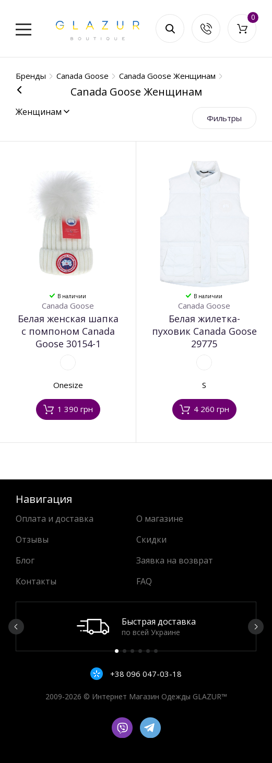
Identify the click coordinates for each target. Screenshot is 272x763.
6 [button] (156, 651)
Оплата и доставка (54, 518)
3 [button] (132, 651)
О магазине (159, 518)
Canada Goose (68, 305)
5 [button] (148, 651)
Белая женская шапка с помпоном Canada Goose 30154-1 (68, 331)
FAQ (144, 581)
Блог (25, 560)
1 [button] (117, 651)
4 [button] (140, 651)
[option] (136, 626)
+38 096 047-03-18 (145, 673)
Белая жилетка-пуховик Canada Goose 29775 (204, 331)
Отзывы (32, 539)
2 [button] (124, 651)
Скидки (151, 539)
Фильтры (224, 118)
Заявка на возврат (174, 560)
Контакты (36, 581)
